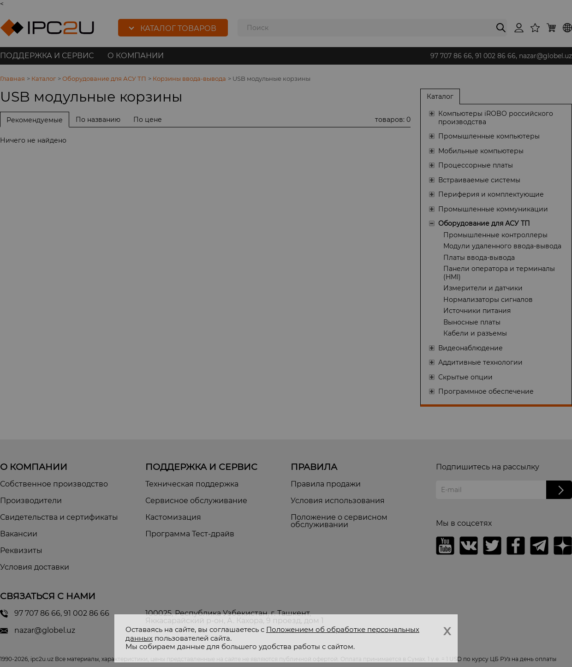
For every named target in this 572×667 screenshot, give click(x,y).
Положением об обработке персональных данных (272, 634)
